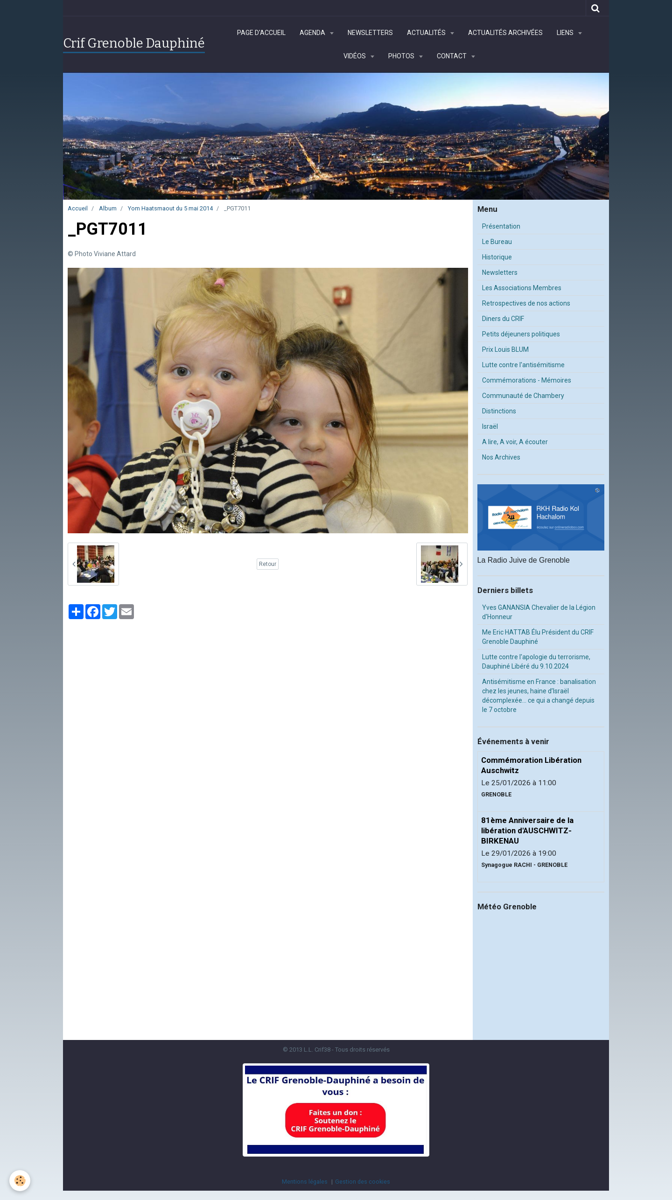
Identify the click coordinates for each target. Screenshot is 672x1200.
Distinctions (499, 411)
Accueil (78, 208)
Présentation (501, 226)
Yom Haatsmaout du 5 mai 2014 (170, 208)
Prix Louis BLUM (505, 349)
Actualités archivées (505, 32)
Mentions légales (305, 1181)
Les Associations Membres (521, 288)
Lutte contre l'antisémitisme (523, 365)
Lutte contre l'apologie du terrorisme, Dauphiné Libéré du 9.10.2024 (536, 661)
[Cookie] (19, 1180)
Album (108, 208)
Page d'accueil (261, 32)
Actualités (427, 32)
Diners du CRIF (503, 318)
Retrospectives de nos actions (526, 303)
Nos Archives (501, 457)
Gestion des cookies (362, 1181)
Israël (490, 426)
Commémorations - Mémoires (526, 380)
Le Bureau (497, 241)
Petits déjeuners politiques (521, 334)
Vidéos (355, 56)
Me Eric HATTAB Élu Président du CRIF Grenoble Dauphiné (538, 636)
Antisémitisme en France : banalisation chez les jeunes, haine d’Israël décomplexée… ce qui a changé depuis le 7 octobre (539, 695)
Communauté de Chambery (523, 395)
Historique (497, 257)
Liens (566, 32)
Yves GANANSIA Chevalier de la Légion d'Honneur (538, 612)
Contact (452, 56)
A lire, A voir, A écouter (515, 442)
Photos (402, 56)
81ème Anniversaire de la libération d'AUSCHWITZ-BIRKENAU (527, 830)
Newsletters (370, 32)
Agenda (313, 32)
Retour (267, 564)
